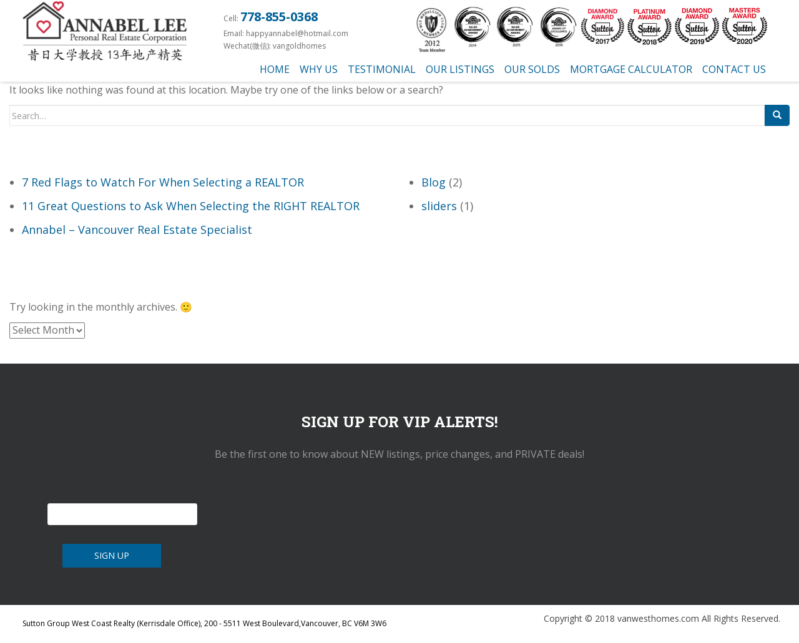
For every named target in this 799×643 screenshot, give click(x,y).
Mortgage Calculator (631, 69)
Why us (319, 69)
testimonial (382, 69)
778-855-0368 (279, 16)
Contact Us (734, 69)
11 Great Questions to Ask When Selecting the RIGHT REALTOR (191, 205)
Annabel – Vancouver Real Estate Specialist (137, 229)
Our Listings (460, 69)
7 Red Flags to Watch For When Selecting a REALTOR (163, 182)
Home (275, 69)
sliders (439, 205)
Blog (433, 182)
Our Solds (532, 69)
